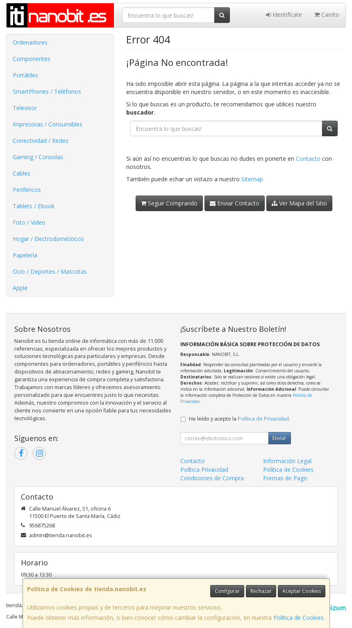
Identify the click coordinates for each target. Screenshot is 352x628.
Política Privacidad (204, 469)
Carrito (326, 14)
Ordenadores (30, 42)
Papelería (25, 255)
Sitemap (252, 179)
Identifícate (284, 14)
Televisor (25, 108)
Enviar (279, 437)
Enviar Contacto (234, 203)
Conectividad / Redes (40, 140)
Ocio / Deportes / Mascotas (50, 271)
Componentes (31, 59)
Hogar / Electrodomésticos (48, 239)
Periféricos (27, 190)
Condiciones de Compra (212, 478)
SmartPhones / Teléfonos (47, 91)
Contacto (308, 158)
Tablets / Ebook (34, 206)
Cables (21, 173)
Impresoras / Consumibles (47, 124)
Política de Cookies (298, 617)
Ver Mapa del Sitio (299, 203)
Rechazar (261, 590)
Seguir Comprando (169, 203)
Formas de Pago (285, 478)
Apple (20, 288)
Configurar (227, 590)
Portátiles (25, 75)
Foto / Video (29, 222)
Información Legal (287, 461)
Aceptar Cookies (301, 590)
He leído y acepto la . (239, 418)
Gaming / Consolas (38, 157)
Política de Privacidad (263, 418)
